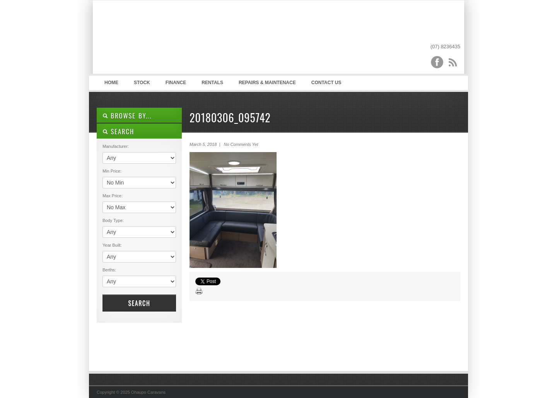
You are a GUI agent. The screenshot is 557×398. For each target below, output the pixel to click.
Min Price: (112, 171)
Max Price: (113, 195)
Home (111, 82)
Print (199, 291)
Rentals (212, 82)
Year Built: (112, 245)
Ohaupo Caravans (173, 39)
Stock (142, 82)
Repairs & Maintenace (267, 82)
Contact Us (326, 82)
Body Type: (113, 220)
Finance (176, 82)
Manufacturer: (116, 146)
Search (139, 303)
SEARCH (118, 131)
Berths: (109, 270)
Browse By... (127, 115)
